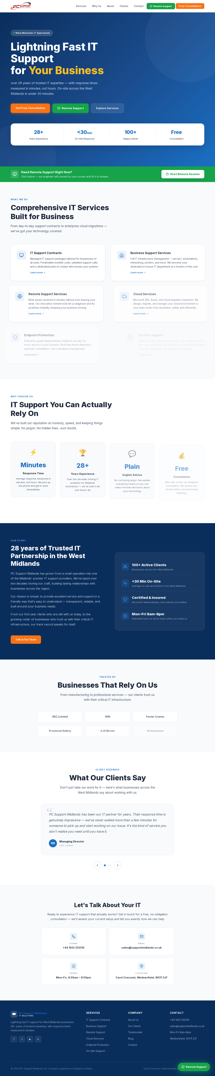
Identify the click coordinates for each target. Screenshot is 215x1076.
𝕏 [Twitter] (22, 1039)
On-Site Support (95, 1050)
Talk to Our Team (25, 639)
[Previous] (97, 865)
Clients (124, 6)
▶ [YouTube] (30, 1039)
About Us (133, 1019)
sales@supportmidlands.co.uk (141, 947)
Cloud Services (95, 1038)
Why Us (96, 6)
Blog (130, 1038)
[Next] (118, 865)
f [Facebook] (13, 1039)
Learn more (33, 272)
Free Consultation (190, 6)
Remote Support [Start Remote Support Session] (194, 1066)
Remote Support (161, 6)
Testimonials (135, 1032)
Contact (139, 6)
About (110, 6)
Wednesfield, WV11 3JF (183, 1038)
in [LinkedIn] (38, 1039)
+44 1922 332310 (73, 947)
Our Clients (134, 1026)
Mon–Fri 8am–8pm (180, 1032)
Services (81, 6)
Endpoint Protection (97, 1044)
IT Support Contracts (98, 1019)
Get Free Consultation (30, 108)
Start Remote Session (183, 174)
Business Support (96, 1026)
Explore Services (107, 108)
